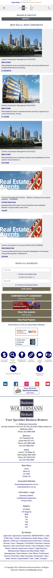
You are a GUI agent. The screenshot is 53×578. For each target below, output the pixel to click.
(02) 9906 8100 (29, 457)
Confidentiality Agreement (26, 498)
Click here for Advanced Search (26, 285)
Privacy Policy (26, 501)
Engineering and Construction (31, 541)
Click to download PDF (26, 297)
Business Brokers (16, 2)
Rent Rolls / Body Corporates (22, 556)
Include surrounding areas (27, 274)
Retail (8, 559)
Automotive (26, 536)
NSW (26, 514)
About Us (26, 471)
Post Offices (33, 553)
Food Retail (29, 543)
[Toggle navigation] (4, 8)
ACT (26, 527)
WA (26, 525)
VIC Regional (26, 512)
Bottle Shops (38, 538)
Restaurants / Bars (41, 556)
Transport (43, 559)
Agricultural (16, 536)
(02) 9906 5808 (28, 460)
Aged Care (7, 536)
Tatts (31, 559)
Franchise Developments (35, 2)
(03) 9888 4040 (28, 446)
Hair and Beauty (38, 546)
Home (26, 469)
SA (27, 519)
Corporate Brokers (25, 2)
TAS (26, 522)
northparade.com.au (34, 570)
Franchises (39, 543)
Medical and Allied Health (29, 551)
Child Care (15, 541)
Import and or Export (26, 548)
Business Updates (26, 496)
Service (14, 559)
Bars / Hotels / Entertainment (21, 538)
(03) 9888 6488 (29, 432)
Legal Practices (41, 548)
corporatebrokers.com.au (26, 487)
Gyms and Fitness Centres (21, 546)
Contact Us (26, 476)
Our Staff (26, 474)
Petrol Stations (22, 553)
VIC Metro (26, 509)
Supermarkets (23, 559)
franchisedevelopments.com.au (26, 484)
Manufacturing (13, 551)
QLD (26, 517)
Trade (37, 559)
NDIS (42, 551)
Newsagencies (9, 553)
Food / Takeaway (17, 543)
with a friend (26, 313)
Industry (26, 19)
